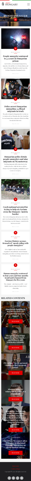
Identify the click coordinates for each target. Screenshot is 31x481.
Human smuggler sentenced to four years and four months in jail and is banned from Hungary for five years (15, 276)
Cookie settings (15, 469)
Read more (15, 321)
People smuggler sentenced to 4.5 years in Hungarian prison (15, 58)
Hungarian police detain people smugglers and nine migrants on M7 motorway (15, 159)
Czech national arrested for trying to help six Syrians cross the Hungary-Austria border (15, 210)
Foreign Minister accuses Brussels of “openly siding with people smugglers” (15, 243)
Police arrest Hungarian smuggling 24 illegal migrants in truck (15, 108)
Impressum (15, 466)
